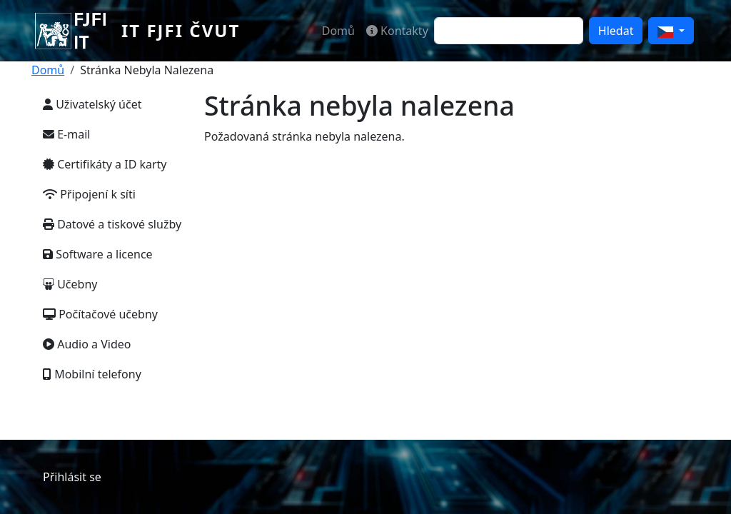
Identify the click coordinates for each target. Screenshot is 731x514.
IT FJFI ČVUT (180, 30)
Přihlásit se (72, 477)
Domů (338, 31)
